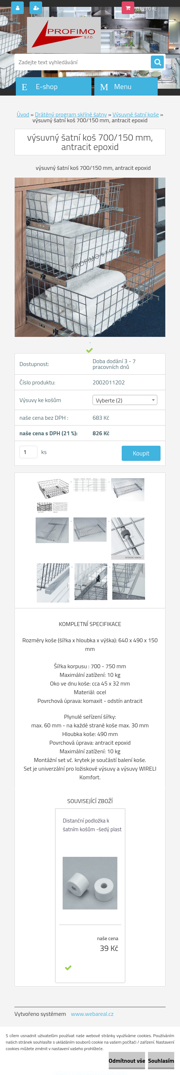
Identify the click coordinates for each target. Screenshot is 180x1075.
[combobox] (125, 400)
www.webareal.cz (92, 1013)
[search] (157, 62)
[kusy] (28, 452)
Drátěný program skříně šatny (71, 114)
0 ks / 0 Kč (146, 8)
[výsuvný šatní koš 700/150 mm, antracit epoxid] (53, 479)
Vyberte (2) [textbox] (109, 400)
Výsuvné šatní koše (136, 114)
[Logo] (63, 35)
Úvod (23, 114)
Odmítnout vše (127, 1060)
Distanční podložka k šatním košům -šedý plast (92, 824)
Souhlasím (161, 1060)
